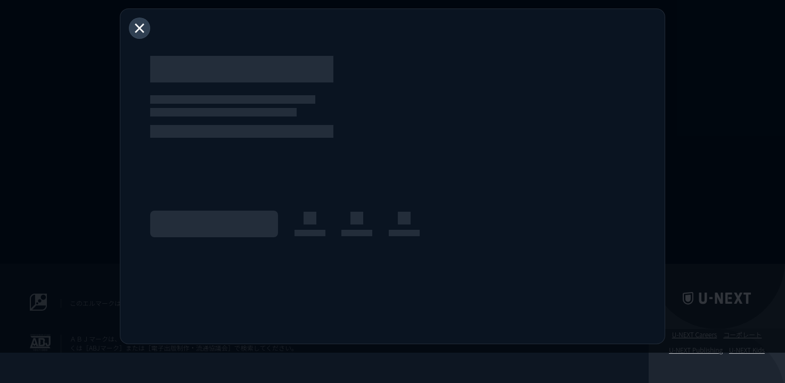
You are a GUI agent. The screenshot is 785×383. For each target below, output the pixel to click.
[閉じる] (139, 28)
